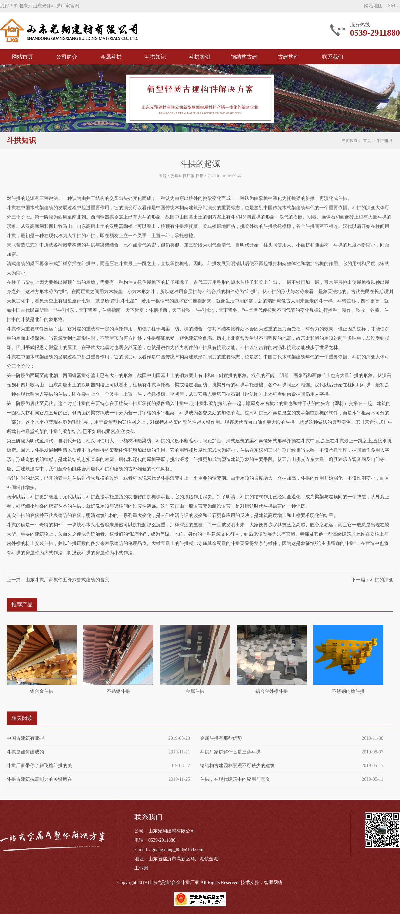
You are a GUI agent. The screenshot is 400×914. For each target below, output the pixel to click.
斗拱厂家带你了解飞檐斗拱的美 (39, 765)
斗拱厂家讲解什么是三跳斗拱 (230, 751)
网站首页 (22, 57)
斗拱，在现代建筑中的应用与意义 (235, 779)
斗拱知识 (155, 57)
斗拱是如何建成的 (25, 751)
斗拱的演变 (381, 579)
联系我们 (332, 57)
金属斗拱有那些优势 (221, 738)
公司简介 (66, 57)
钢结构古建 (244, 57)
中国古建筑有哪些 (25, 738)
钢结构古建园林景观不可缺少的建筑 (237, 765)
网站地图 (373, 5)
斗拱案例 (199, 57)
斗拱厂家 (69, 30)
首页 (367, 140)
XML (393, 5)
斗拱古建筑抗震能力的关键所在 (39, 779)
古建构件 (288, 57)
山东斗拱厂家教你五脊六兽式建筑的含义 (67, 579)
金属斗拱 (111, 57)
